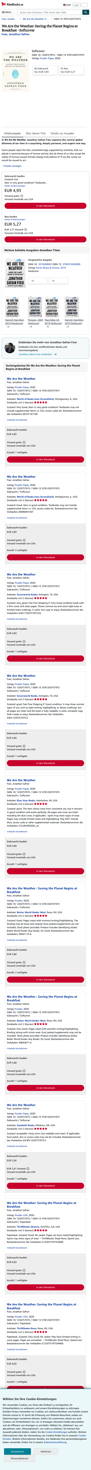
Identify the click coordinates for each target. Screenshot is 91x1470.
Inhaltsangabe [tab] (12, 133)
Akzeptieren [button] (17, 1451)
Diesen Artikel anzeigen (15, 186)
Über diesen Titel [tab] (36, 133)
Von (45, 70)
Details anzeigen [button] (12, 165)
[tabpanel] (44, 153)
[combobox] (50, 12)
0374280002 (45, 264)
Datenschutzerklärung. (55, 1442)
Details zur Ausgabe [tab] (62, 133)
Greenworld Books (27, 594)
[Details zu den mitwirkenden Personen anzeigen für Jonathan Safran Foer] (15, 34)
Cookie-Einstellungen (56, 1431)
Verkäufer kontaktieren (17, 420)
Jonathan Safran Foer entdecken (38, 354)
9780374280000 (71, 264)
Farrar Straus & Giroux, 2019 (51, 267)
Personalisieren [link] (19, 1458)
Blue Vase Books (26, 800)
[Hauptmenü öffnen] (7, 12)
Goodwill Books (25, 1125)
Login (76, 5)
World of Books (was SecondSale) (35, 398)
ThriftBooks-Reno (26, 1328)
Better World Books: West (31, 912)
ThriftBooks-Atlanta (28, 1226)
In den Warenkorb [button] (45, 205)
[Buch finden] (85, 12)
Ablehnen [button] (45, 1451)
